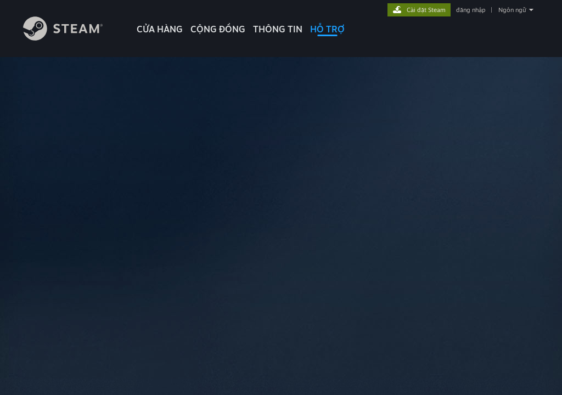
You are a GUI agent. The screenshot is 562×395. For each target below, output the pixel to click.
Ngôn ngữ (512, 10)
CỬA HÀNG (160, 29)
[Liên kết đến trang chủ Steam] (63, 37)
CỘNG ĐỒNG (217, 29)
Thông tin (277, 29)
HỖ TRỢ (327, 29)
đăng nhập (470, 10)
